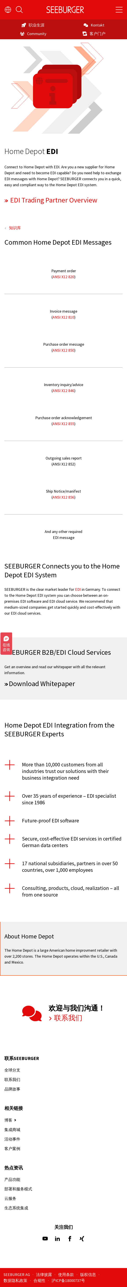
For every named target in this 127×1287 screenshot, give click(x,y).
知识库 (15, 227)
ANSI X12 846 (63, 390)
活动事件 (12, 1139)
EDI (78, 589)
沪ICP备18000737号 (68, 1280)
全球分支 (12, 1070)
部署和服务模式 (18, 1189)
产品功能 (12, 1179)
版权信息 (88, 1274)
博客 (8, 1120)
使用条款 (66, 1274)
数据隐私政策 (16, 1280)
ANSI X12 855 (63, 423)
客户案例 (12, 1148)
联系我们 (67, 1017)
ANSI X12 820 (63, 276)
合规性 (39, 1280)
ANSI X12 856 (63, 496)
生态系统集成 (16, 1208)
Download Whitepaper (42, 683)
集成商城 (12, 1129)
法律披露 (44, 1274)
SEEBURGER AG (17, 1274)
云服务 (10, 1198)
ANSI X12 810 (63, 316)
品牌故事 (12, 1089)
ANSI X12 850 (63, 350)
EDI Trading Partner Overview (53, 200)
